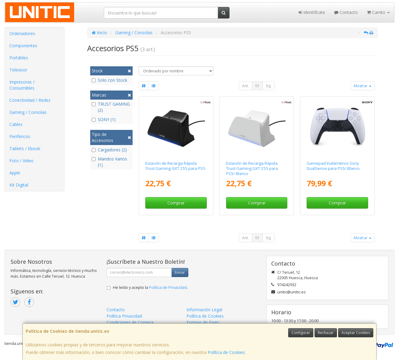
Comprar (176, 203)
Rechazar (326, 332)
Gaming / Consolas (28, 112)
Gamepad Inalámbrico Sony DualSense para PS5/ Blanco (333, 165)
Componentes (23, 45)
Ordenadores (22, 33)
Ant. (245, 85)
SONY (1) (104, 119)
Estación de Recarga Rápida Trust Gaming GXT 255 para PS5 (175, 165)
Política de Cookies (226, 352)
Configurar (301, 332)
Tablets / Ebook (24, 148)
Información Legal (204, 309)
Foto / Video (21, 160)
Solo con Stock (109, 80)
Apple (14, 173)
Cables (15, 124)
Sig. (269, 85)
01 (257, 85)
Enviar (180, 272)
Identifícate (311, 12)
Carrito (378, 12)
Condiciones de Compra (130, 322)
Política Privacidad (124, 316)
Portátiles (18, 58)
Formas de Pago (202, 322)
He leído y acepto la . (150, 287)
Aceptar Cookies (355, 332)
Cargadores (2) (109, 150)
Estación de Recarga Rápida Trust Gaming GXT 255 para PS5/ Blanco (252, 168)
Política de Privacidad (168, 287)
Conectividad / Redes (30, 100)
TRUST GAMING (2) (111, 107)
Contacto (346, 12)
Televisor (18, 70)
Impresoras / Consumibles (22, 85)
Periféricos (19, 136)
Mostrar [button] (362, 85)
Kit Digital (18, 185)
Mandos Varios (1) (109, 162)
